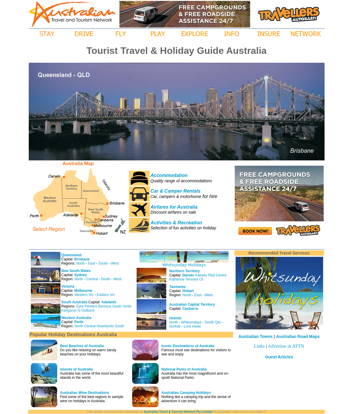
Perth (79, 322)
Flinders (90, 306)
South (103, 263)
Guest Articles (279, 357)
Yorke (126, 306)
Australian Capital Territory (192, 304)
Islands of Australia (76, 369)
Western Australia (76, 318)
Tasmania (177, 287)
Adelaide (108, 302)
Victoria (67, 286)
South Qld (213, 322)
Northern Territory (184, 271)
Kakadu (201, 275)
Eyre (80, 306)
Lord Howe (192, 326)
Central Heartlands (99, 326)
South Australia (74, 302)
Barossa (104, 306)
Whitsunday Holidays (184, 264)
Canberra (190, 309)
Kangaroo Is (71, 310)
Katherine (176, 279)
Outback (88, 310)
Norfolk (175, 326)
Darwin (188, 275)
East (91, 263)
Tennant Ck (195, 279)
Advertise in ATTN (286, 346)
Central (92, 279)
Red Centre (217, 275)
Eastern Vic (106, 295)
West (115, 263)
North (80, 263)
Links (259, 346)
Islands (175, 318)
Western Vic (83, 295)
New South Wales (76, 271)
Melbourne (83, 291)
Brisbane (82, 259)
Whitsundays (191, 322)
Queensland (71, 255)
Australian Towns (255, 336)
